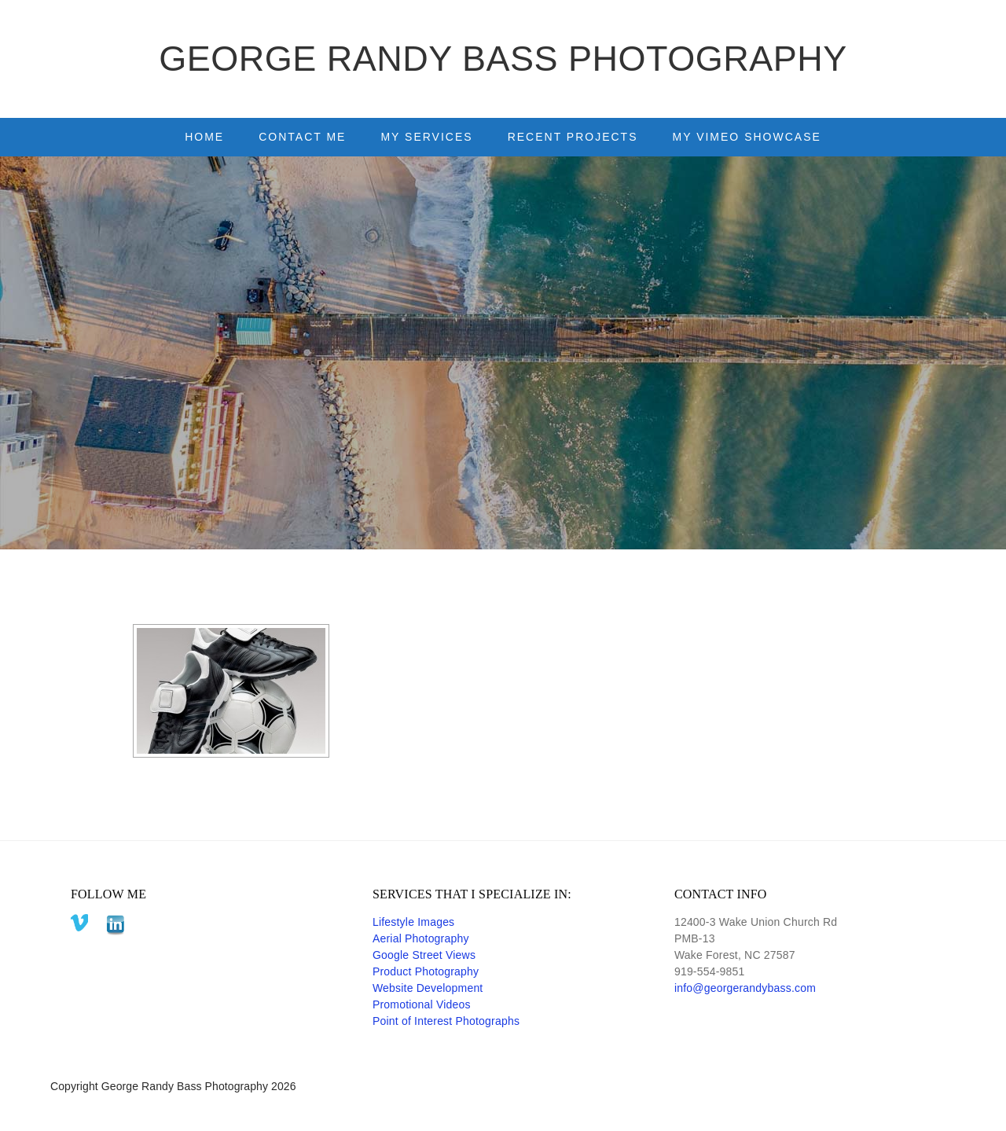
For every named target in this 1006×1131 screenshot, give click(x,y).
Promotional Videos (422, 1004)
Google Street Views (424, 955)
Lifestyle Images (413, 922)
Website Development (428, 988)
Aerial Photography (421, 938)
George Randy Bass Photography (503, 59)
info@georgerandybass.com (745, 988)
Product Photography (426, 971)
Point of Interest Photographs (446, 1021)
